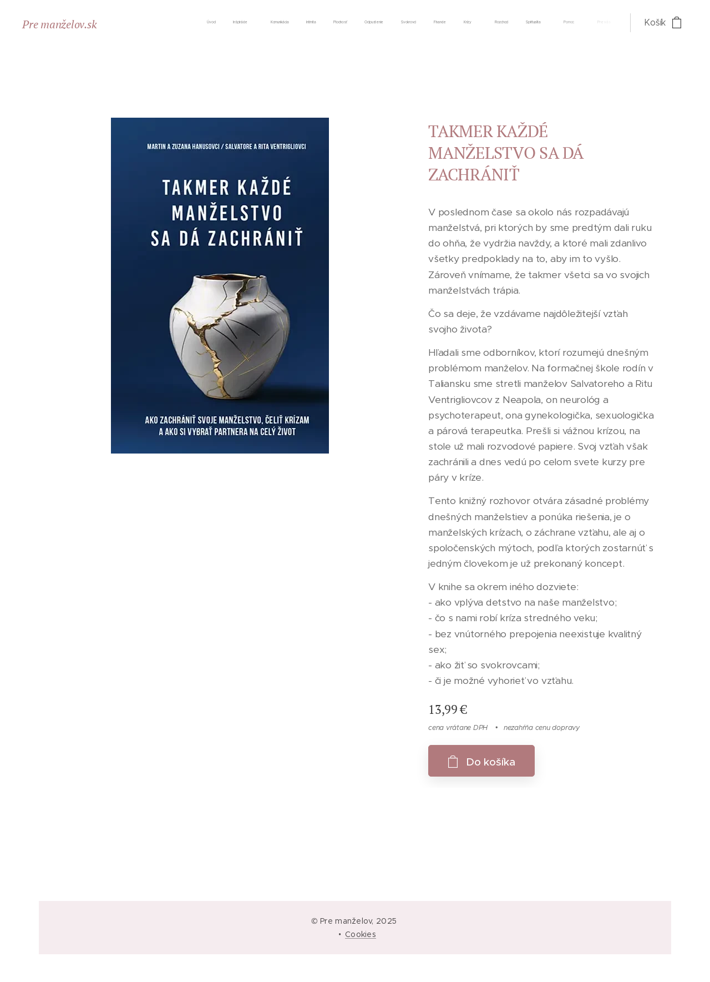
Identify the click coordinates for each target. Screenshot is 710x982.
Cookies (360, 934)
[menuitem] (378, 23)
